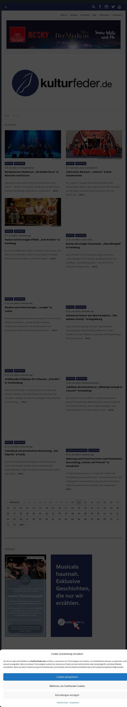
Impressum (74, 702)
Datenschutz (62, 702)
